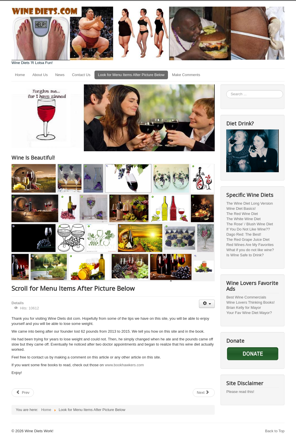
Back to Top (275, 431)
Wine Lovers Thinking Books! (250, 302)
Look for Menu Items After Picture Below (131, 75)
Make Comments (186, 75)
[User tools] (207, 304)
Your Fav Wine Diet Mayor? (249, 313)
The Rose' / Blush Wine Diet (249, 224)
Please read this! (240, 391)
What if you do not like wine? (250, 250)
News (60, 75)
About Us (40, 75)
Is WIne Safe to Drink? (245, 255)
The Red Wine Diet (242, 214)
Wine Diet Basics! (241, 208)
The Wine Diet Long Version (249, 203)
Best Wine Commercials (246, 297)
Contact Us (81, 75)
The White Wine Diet (243, 219)
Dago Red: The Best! (243, 234)
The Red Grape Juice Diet (247, 239)
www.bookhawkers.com (124, 365)
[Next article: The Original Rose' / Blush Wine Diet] (204, 392)
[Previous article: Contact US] (22, 392)
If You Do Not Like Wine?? (248, 229)
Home (20, 75)
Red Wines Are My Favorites (250, 245)
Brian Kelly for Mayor (243, 307)
